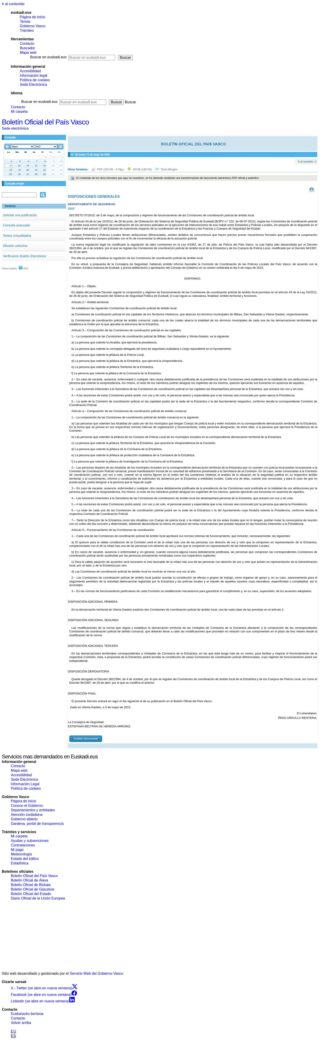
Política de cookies (35, 80)
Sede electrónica (15, 128)
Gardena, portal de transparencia (37, 823)
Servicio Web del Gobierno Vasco (96, 973)
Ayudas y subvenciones (30, 841)
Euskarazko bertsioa (27, 1014)
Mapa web (28, 52)
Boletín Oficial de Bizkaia (31, 885)
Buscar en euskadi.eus (48, 57)
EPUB (142, 169)
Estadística (19, 863)
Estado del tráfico (25, 859)
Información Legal (25, 784)
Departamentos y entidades (33, 810)
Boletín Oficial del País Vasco (45, 122)
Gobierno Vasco (32, 26)
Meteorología (21, 854)
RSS (23, 268)
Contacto (27, 43)
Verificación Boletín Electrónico (24, 256)
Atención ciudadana (27, 814)
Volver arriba (21, 1023)
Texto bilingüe (169, 169)
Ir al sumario (305, 161)
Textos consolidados (17, 235)
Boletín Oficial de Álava (29, 880)
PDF (111, 169)
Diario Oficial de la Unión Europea (38, 898)
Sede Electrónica (33, 84)
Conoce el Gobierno (27, 805)
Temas (25, 21)
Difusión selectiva (15, 246)
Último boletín (9, 268)
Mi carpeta (19, 111)
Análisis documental (86, 738)
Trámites (27, 30)
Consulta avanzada (16, 225)
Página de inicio (32, 17)
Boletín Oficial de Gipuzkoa (32, 889)
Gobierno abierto (24, 819)
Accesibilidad (30, 71)
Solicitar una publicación (20, 215)
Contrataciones (23, 845)
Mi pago (17, 850)
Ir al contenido (13, 4)
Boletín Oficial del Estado (31, 894)
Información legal (33, 75)
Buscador (27, 48)
